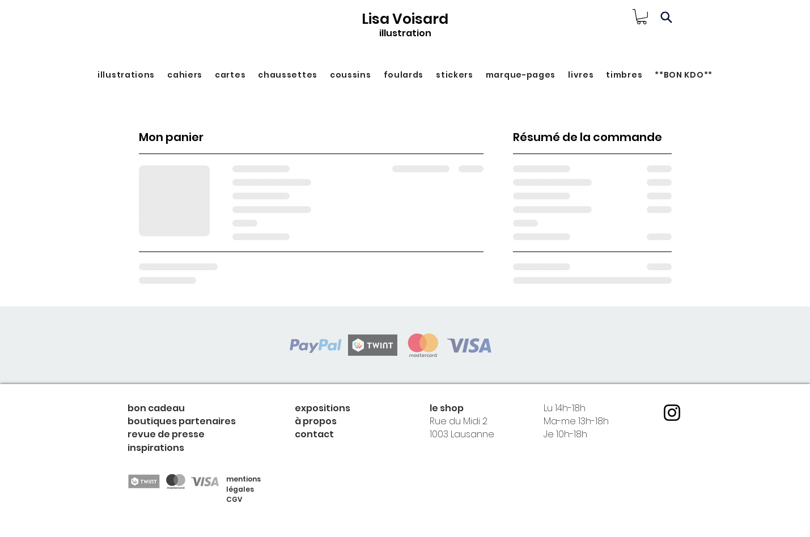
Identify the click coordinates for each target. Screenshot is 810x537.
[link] (642, 16)
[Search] (666, 17)
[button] (126, 75)
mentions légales (243, 484)
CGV (234, 499)
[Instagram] (672, 413)
